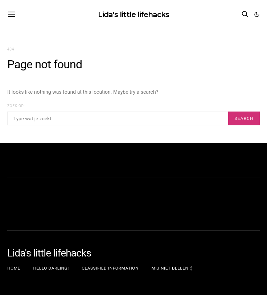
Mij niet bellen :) (172, 268)
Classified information (110, 268)
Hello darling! (51, 268)
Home (13, 268)
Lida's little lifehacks (133, 14)
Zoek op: (16, 106)
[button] (257, 14)
